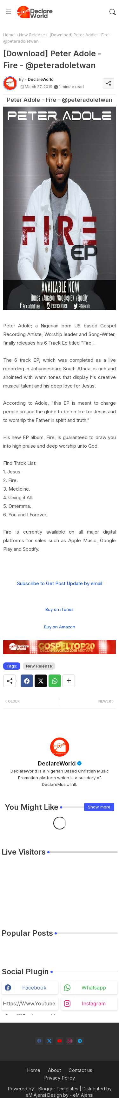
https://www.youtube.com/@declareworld (29, 1005)
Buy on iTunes (59, 609)
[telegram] (80, 1041)
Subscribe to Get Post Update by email (59, 583)
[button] (112, 12)
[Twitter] (41, 681)
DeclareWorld (57, 763)
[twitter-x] (49, 1041)
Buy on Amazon (59, 626)
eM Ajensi (36, 1095)
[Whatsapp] (55, 681)
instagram (94, 1003)
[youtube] (59, 1041)
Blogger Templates (58, 1088)
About (54, 1070)
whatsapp (94, 987)
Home (9, 34)
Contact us (80, 1070)
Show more (99, 806)
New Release (32, 34)
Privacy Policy (59, 1078)
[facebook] (39, 1041)
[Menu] (8, 12)
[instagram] (70, 1041)
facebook (34, 987)
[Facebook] (27, 681)
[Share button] (69, 681)
